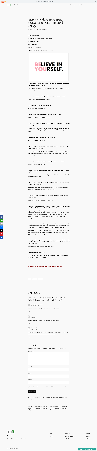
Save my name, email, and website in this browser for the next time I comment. (47, 386)
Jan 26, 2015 (30, 29)
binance (33, 316)
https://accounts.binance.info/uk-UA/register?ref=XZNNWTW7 (41, 334)
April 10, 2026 (34, 329)
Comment (31, 351)
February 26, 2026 (35, 305)
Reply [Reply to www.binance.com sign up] (29, 311)
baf (29, 278)
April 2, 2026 (33, 317)
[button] (48, 1)
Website (30, 379)
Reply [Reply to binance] (29, 323)
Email (29, 373)
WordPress (16, 448)
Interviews (44, 29)
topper (40, 278)
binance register (34, 327)
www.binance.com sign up (37, 304)
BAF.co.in (16, 5)
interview (34, 278)
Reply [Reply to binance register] (29, 337)
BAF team (39, 29)
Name (30, 367)
